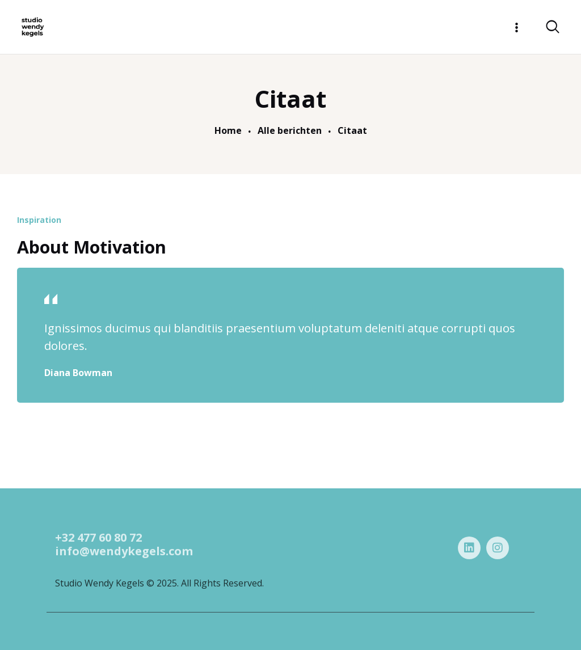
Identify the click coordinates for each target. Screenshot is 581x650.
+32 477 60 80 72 (98, 555)
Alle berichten (290, 131)
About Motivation (91, 247)
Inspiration (39, 219)
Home (228, 131)
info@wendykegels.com (124, 568)
